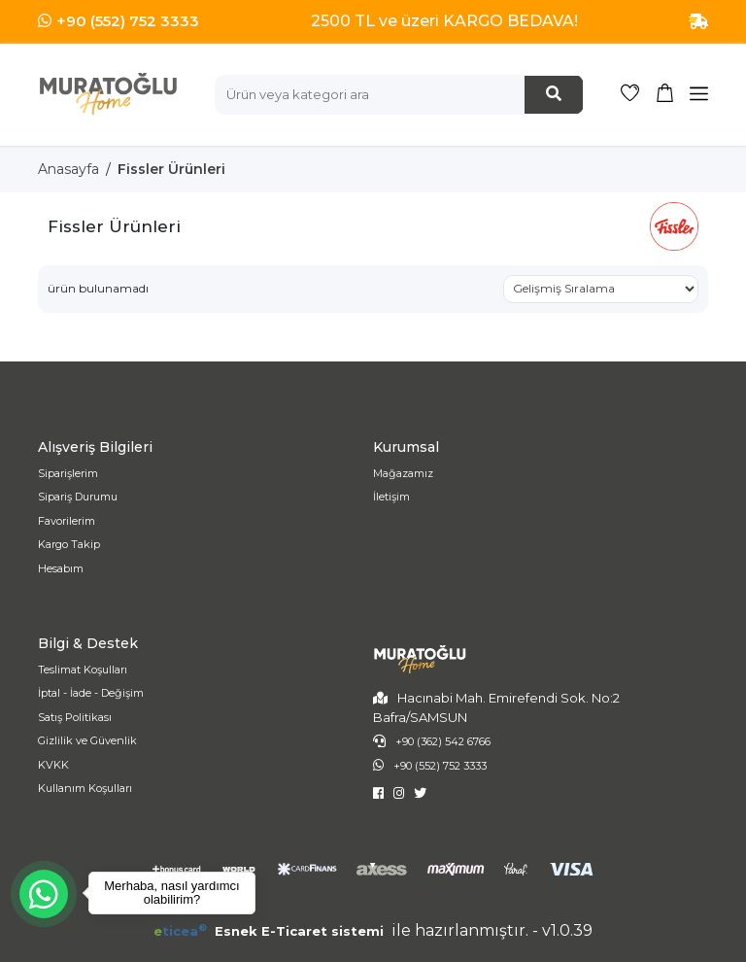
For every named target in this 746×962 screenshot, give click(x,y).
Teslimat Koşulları (82, 669)
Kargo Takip (69, 544)
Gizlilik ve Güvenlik (87, 740)
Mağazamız (403, 473)
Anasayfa (68, 169)
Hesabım (61, 568)
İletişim (391, 496)
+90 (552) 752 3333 (127, 21)
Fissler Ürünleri (171, 169)
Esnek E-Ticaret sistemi (270, 931)
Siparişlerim (68, 473)
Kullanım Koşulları (85, 788)
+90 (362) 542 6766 (443, 741)
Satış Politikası (75, 717)
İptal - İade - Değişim (91, 693)
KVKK (53, 765)
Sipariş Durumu (78, 496)
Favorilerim (66, 521)
